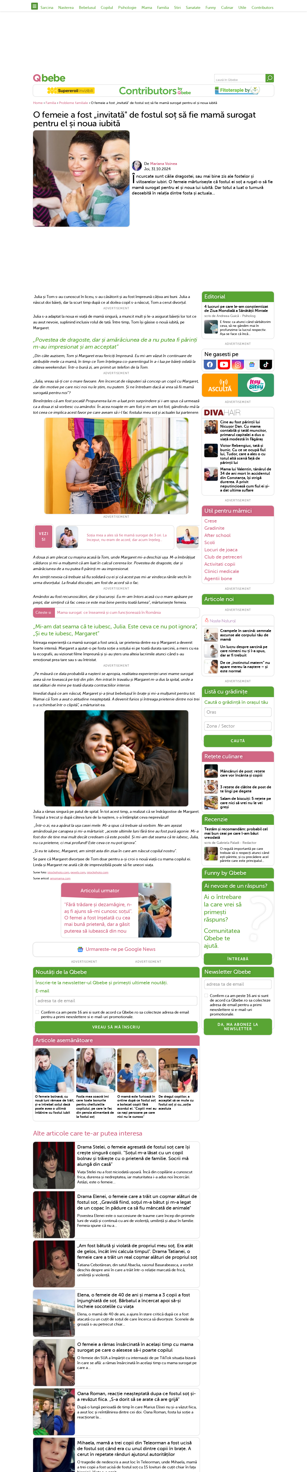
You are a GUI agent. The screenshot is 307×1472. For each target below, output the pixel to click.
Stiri (177, 8)
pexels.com (78, 872)
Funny (211, 8)
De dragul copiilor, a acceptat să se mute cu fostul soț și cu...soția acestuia (176, 1103)
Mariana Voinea (163, 164)
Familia (163, 8)
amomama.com (60, 878)
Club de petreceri (223, 557)
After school (217, 535)
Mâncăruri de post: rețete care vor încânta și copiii (242, 776)
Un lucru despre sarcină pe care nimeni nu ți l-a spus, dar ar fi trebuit (243, 651)
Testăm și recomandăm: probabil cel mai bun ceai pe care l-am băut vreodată (236, 836)
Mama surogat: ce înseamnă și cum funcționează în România (109, 612)
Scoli (209, 542)
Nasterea (66, 8)
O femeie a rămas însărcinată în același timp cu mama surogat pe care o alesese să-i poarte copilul (135, 1348)
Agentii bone (218, 578)
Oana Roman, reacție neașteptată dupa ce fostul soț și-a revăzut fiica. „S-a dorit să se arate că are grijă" (136, 1397)
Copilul (107, 8)
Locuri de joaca (220, 549)
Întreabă (238, 961)
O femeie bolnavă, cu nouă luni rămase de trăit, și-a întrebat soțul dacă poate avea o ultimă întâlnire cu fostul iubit (54, 1105)
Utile (242, 8)
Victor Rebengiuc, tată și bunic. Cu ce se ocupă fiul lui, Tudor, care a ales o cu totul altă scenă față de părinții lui (243, 454)
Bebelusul (87, 8)
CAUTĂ (238, 743)
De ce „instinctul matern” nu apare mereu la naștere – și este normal (245, 667)
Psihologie (127, 8)
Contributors (262, 8)
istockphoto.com (58, 872)
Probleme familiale (73, 103)
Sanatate (193, 8)
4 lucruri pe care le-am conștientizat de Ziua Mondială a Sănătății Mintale (236, 309)
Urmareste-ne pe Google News (116, 949)
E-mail (42, 990)
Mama (147, 8)
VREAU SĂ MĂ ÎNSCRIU (116, 1028)
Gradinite (214, 528)
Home (38, 103)
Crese (210, 520)
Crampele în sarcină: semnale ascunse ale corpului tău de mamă (245, 635)
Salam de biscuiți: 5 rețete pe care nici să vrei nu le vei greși (245, 805)
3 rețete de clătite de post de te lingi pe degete (245, 792)
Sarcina (47, 8)
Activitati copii (219, 564)
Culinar (227, 8)
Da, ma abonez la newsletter (238, 1030)
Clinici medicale (221, 571)
